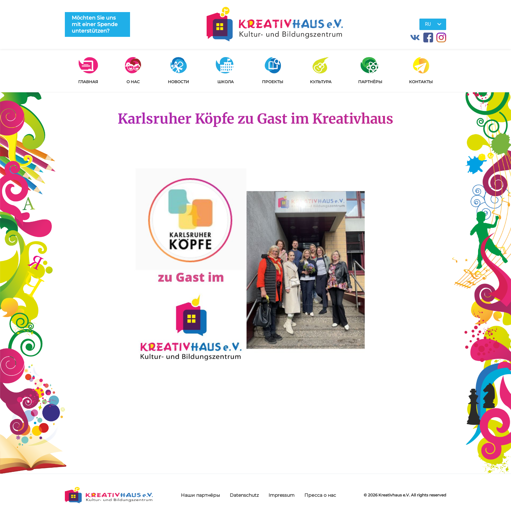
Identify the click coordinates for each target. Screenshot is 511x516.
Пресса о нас (320, 495)
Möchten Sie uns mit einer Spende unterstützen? (95, 24)
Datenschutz (244, 495)
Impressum (282, 495)
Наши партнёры (200, 495)
